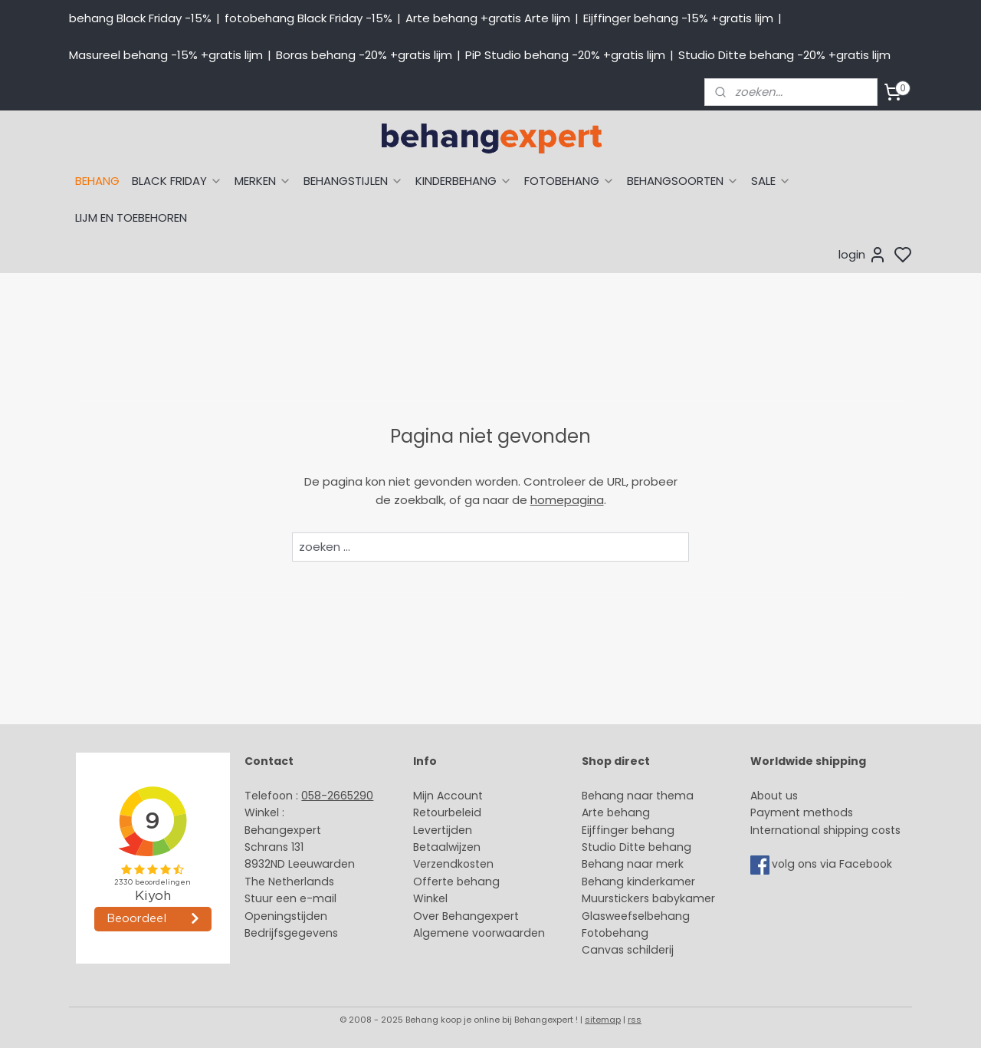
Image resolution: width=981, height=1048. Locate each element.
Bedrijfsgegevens (291, 933)
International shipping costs (825, 830)
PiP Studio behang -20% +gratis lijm (565, 55)
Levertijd (435, 830)
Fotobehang (615, 933)
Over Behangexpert (466, 916)
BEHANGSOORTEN (683, 181)
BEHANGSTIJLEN (353, 181)
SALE (771, 181)
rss (634, 1019)
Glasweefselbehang (636, 916)
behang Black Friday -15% (140, 18)
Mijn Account (448, 795)
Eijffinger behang (628, 830)
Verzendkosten (453, 864)
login (862, 255)
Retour (430, 812)
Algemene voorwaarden (479, 933)
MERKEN (263, 181)
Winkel (430, 898)
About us (774, 795)
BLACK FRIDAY (177, 181)
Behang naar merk (633, 864)
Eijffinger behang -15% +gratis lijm (678, 18)
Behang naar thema (638, 795)
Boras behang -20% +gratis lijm (364, 55)
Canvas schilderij (628, 949)
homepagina (567, 500)
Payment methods (801, 812)
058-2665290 (337, 795)
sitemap (603, 1019)
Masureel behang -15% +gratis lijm (166, 55)
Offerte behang (456, 881)
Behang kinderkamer (638, 881)
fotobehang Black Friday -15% (308, 18)
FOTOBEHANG (569, 181)
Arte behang (616, 812)
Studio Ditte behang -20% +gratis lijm (784, 55)
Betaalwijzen (447, 847)
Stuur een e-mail (292, 898)
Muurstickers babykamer (648, 898)
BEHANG (97, 181)
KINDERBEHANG (463, 181)
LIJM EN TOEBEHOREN (131, 217)
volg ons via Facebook (833, 864)
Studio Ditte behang (636, 847)
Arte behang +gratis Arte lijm (487, 18)
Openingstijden (285, 916)
